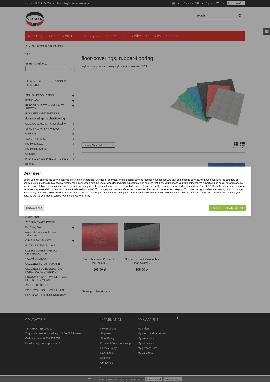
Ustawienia (59, 207)
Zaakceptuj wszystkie (202, 207)
